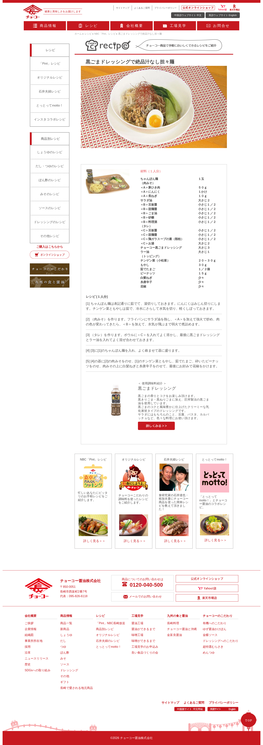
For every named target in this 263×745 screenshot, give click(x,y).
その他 (64, 676)
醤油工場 (137, 623)
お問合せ (218, 26)
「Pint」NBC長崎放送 (110, 623)
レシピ (88, 26)
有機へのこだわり (215, 623)
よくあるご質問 (142, 8)
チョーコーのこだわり (217, 615)
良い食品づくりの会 (145, 652)
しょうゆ (66, 634)
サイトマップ (122, 8)
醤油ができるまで (143, 629)
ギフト (64, 682)
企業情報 (30, 629)
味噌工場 (137, 634)
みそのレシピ (49, 194)
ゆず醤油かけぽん (215, 629)
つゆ (63, 646)
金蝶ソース (210, 634)
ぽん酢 (64, 652)
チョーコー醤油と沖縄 (182, 629)
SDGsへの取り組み (37, 670)
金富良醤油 (174, 634)
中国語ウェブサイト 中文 (187, 15)
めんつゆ (209, 652)
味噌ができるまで (143, 640)
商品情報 (45, 26)
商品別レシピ (105, 629)
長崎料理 (173, 623)
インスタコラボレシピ (49, 119)
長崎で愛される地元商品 (76, 687)
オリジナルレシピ (49, 77)
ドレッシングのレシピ (49, 222)
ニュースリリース (36, 658)
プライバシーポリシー (165, 8)
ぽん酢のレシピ (50, 180)
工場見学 (175, 26)
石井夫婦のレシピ (108, 640)
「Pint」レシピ (49, 63)
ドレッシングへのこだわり (220, 640)
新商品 (64, 629)
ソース (64, 664)
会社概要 (131, 26)
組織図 (29, 634)
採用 (28, 646)
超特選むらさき (213, 646)
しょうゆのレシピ (49, 152)
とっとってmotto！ (49, 105)
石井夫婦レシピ (50, 91)
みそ (63, 658)
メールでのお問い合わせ (142, 597)
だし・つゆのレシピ (50, 166)
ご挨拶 (29, 623)
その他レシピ (49, 236)
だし (63, 640)
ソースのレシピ (50, 208)
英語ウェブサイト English (223, 15)
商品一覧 (66, 623)
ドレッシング (69, 670)
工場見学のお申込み (145, 646)
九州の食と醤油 (177, 615)
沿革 (28, 652)
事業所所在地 (34, 640)
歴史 (28, 664)
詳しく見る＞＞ (94, 541)
